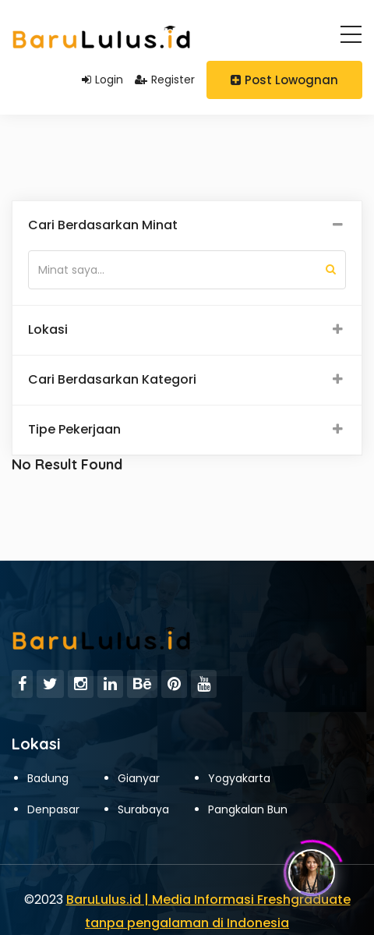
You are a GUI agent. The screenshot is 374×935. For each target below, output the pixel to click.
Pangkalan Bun (248, 809)
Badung (48, 778)
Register (165, 79)
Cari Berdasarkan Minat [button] (103, 225)
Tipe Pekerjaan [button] (74, 429)
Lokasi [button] (48, 329)
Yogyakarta (239, 778)
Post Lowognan (284, 80)
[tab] (187, 226)
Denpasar (53, 809)
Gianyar (139, 778)
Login (102, 79)
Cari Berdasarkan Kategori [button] (112, 379)
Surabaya (143, 809)
